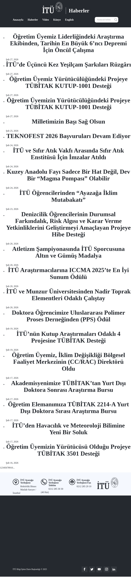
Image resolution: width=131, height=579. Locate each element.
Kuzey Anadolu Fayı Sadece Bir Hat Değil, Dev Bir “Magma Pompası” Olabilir (68, 175)
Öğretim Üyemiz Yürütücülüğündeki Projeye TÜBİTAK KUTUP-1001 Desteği (68, 82)
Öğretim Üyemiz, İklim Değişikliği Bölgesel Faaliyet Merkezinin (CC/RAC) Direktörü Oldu (68, 362)
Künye (57, 19)
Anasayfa (18, 19)
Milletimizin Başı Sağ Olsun (68, 121)
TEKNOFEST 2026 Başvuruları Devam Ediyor (68, 136)
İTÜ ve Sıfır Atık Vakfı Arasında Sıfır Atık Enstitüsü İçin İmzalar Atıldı (68, 154)
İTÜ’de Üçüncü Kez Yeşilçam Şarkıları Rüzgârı (68, 64)
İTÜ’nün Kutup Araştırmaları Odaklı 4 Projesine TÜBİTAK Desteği (68, 337)
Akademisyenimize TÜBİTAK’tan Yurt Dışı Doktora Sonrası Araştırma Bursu (68, 386)
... (14, 467)
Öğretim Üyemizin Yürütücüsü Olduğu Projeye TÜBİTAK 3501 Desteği (68, 450)
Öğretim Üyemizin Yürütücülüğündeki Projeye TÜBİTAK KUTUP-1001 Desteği (68, 103)
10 (12, 467)
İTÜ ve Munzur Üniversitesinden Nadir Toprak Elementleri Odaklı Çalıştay (68, 294)
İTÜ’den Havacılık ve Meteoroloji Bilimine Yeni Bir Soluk (68, 429)
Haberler (33, 19)
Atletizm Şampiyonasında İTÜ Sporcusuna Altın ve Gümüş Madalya (68, 252)
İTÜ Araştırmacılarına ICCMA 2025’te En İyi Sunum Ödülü (68, 273)
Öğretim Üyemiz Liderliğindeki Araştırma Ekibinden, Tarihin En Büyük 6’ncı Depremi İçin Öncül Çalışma (68, 43)
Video (45, 19)
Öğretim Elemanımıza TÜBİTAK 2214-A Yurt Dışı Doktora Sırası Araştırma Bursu (68, 407)
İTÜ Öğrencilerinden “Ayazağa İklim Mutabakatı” (68, 196)
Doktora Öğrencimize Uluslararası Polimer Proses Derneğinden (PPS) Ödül (68, 316)
